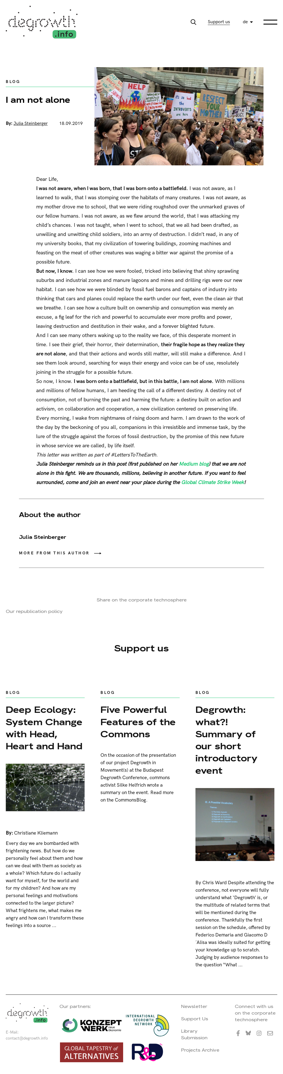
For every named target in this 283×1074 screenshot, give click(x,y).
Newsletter (194, 1006)
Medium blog (194, 464)
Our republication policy (34, 611)
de (245, 22)
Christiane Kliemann (36, 833)
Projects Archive (200, 1050)
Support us (219, 22)
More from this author (54, 553)
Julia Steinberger (30, 123)
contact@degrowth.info (27, 1038)
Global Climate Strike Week (212, 482)
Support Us (194, 1019)
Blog (13, 81)
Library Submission (194, 1034)
